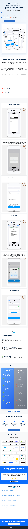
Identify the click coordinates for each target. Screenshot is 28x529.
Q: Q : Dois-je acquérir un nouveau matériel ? (7, 490)
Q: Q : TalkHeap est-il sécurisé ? (6, 510)
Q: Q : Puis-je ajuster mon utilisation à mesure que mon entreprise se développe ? (12, 512)
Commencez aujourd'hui (14, 411)
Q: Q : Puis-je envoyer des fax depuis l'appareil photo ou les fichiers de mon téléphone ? (13, 492)
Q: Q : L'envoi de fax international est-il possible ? (8, 507)
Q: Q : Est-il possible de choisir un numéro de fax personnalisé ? (10, 497)
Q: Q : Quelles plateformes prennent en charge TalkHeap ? (9, 505)
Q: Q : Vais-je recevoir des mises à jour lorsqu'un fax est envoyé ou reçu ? (11, 495)
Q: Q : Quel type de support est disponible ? (7, 515)
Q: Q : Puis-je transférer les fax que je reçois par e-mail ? (9, 500)
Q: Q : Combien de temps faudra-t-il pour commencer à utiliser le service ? (11, 502)
